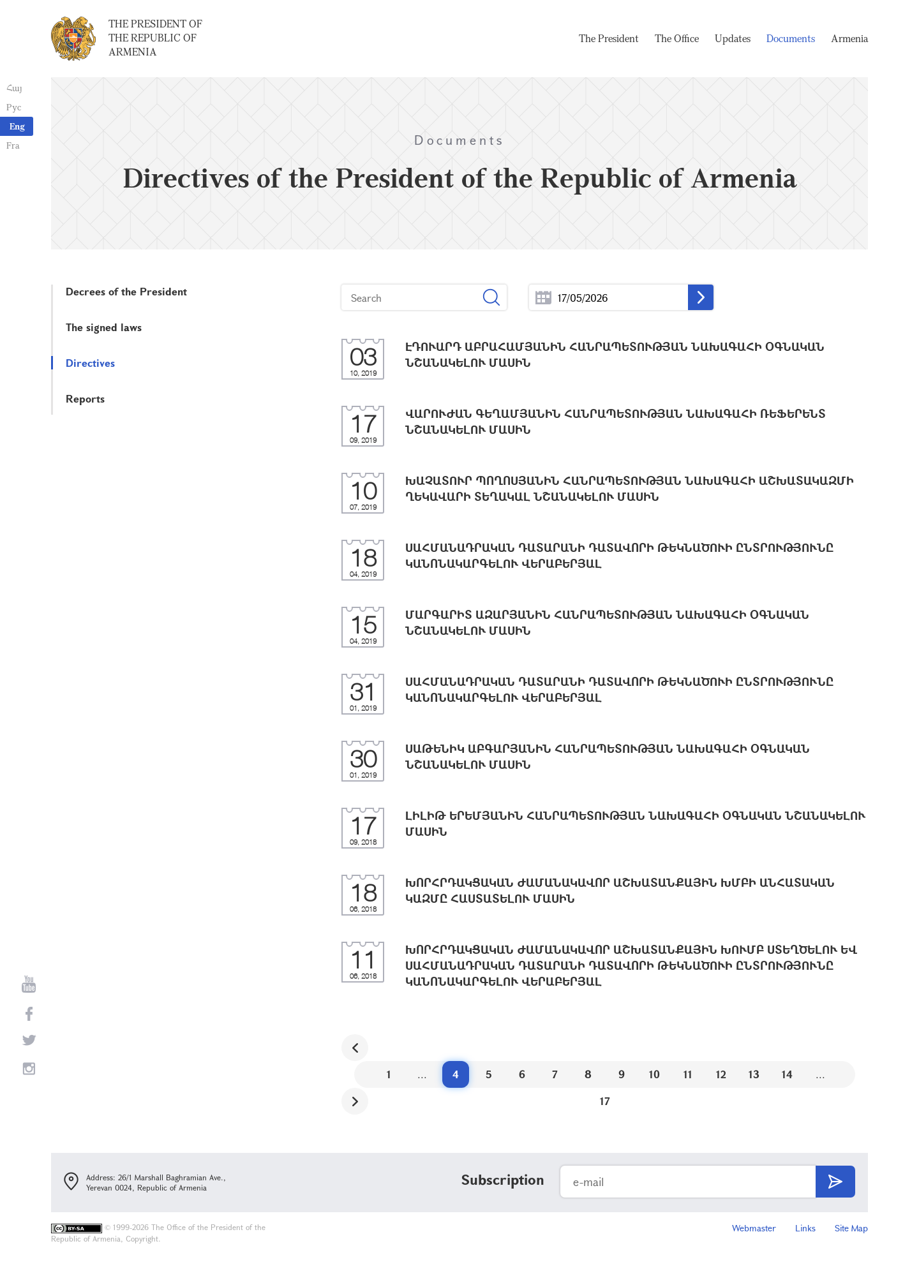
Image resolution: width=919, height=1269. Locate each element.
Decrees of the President (126, 291)
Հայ (14, 88)
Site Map (851, 1228)
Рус (13, 107)
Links (805, 1228)
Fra (13, 145)
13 (754, 1074)
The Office (677, 38)
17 (605, 1101)
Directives (90, 362)
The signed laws (104, 327)
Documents (790, 38)
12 (721, 1074)
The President (609, 38)
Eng (17, 126)
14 (787, 1074)
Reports (85, 398)
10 (654, 1074)
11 (688, 1074)
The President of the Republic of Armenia (155, 38)
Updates (733, 38)
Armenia (849, 38)
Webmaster (754, 1228)
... (543, 297)
